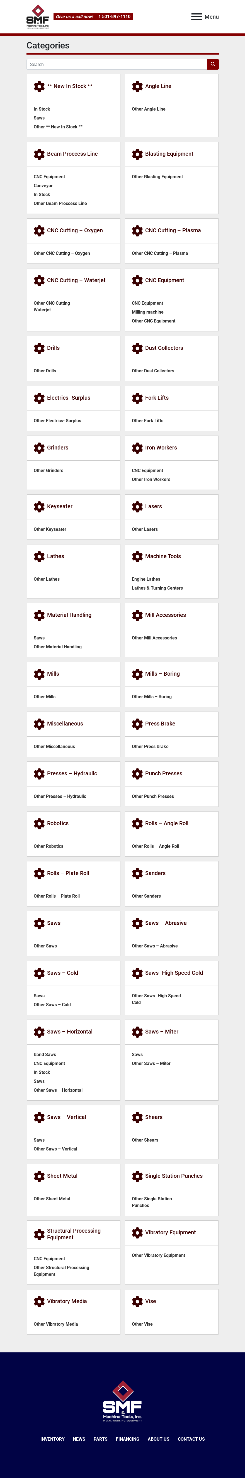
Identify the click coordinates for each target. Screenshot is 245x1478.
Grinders (57, 447)
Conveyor (43, 185)
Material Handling (69, 615)
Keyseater (59, 506)
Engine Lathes (146, 579)
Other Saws (45, 946)
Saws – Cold (62, 972)
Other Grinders (48, 470)
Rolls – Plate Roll (68, 873)
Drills (53, 348)
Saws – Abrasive (166, 923)
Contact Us (191, 1439)
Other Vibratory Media (56, 1324)
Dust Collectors (164, 348)
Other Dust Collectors (153, 370)
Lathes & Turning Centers (157, 588)
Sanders (155, 873)
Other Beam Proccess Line (60, 203)
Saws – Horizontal (70, 1031)
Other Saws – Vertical (55, 1149)
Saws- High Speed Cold (174, 972)
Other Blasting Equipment (157, 176)
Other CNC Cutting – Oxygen (62, 253)
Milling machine (148, 312)
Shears (153, 1117)
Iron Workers (161, 447)
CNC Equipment (49, 176)
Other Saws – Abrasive (155, 946)
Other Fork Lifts (147, 420)
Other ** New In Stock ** (58, 127)
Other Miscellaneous (54, 746)
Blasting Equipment (169, 153)
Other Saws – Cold (52, 1004)
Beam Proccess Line (72, 153)
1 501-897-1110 (113, 16)
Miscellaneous (65, 723)
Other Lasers (145, 529)
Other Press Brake (150, 746)
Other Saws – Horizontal (58, 1090)
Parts (101, 1439)
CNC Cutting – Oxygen (75, 230)
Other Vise (142, 1324)
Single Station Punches (174, 1175)
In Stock (42, 109)
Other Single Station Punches (152, 1202)
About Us (158, 1439)
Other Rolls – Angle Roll (155, 846)
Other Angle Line (149, 109)
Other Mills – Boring (152, 696)
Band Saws (45, 1054)
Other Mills (44, 696)
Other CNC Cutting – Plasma (160, 253)
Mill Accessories (165, 615)
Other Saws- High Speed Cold (156, 999)
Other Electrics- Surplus (57, 420)
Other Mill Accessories (154, 638)
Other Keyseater (50, 529)
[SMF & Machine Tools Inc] (122, 1401)
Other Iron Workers (151, 479)
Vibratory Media (67, 1301)
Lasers (153, 506)
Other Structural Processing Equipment (61, 1271)
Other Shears (145, 1140)
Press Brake (160, 723)
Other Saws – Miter (151, 1063)
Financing (127, 1439)
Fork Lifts (157, 397)
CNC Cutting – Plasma (173, 230)
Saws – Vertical (66, 1117)
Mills (53, 673)
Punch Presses (163, 773)
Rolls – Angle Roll (166, 823)
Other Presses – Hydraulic (60, 796)
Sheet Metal (62, 1175)
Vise (150, 1301)
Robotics (58, 823)
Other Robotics (48, 846)
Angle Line (158, 86)
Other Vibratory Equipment (158, 1255)
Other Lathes (47, 579)
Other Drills (45, 370)
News (79, 1439)
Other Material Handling (58, 646)
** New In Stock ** (70, 86)
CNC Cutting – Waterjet (76, 280)
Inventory (52, 1439)
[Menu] (196, 16)
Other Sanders (146, 896)
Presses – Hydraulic (72, 773)
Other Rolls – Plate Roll (57, 896)
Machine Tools (163, 556)
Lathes (55, 556)
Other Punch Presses (153, 796)
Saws (39, 118)
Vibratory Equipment (170, 1232)
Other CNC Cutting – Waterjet (54, 306)
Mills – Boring (162, 673)
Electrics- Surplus (68, 397)
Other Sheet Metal (52, 1198)
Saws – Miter (161, 1031)
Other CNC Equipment (153, 321)
